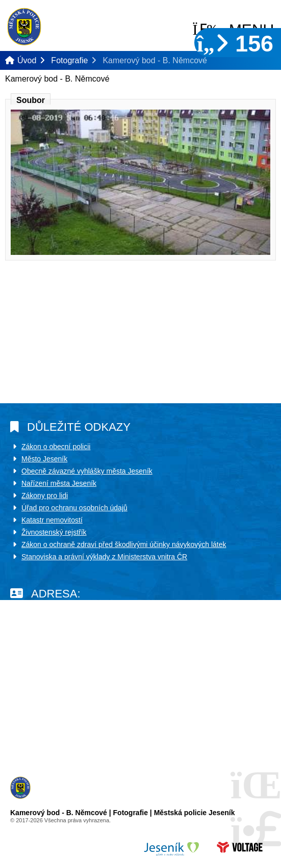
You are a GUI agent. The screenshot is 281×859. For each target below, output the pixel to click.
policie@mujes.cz (48, 699)
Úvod (24, 26)
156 (235, 43)
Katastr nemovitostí (52, 520)
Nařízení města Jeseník (58, 483)
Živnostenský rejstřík (54, 532)
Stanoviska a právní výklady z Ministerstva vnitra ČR (104, 557)
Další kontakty (32, 728)
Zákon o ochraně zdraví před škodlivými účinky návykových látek (123, 544)
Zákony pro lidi (44, 495)
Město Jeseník (44, 459)
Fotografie (69, 60)
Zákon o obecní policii (55, 446)
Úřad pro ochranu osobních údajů (74, 508)
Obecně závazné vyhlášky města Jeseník (86, 471)
